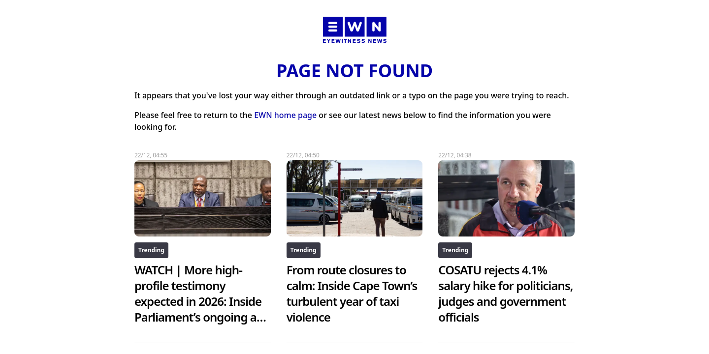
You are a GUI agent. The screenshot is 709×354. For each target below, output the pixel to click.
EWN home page (285, 115)
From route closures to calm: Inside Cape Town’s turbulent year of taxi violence (352, 293)
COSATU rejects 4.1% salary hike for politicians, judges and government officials (505, 293)
